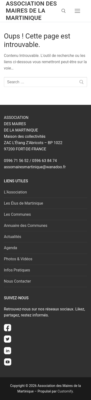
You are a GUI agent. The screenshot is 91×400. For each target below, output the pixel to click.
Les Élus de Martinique (23, 203)
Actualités (12, 236)
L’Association (15, 192)
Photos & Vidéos (18, 259)
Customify (65, 391)
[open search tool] (63, 11)
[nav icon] (77, 11)
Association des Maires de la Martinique (31, 10)
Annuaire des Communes (25, 225)
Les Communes (17, 214)
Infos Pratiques (17, 270)
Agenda (10, 248)
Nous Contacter (17, 281)
